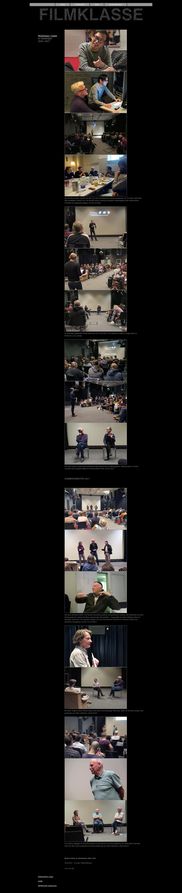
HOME (40, 881)
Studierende (80, 4)
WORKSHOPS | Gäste (45, 877)
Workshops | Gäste (47, 36)
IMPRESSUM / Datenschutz (47, 886)
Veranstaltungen (115, 4)
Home (62, 4)
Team (97, 4)
